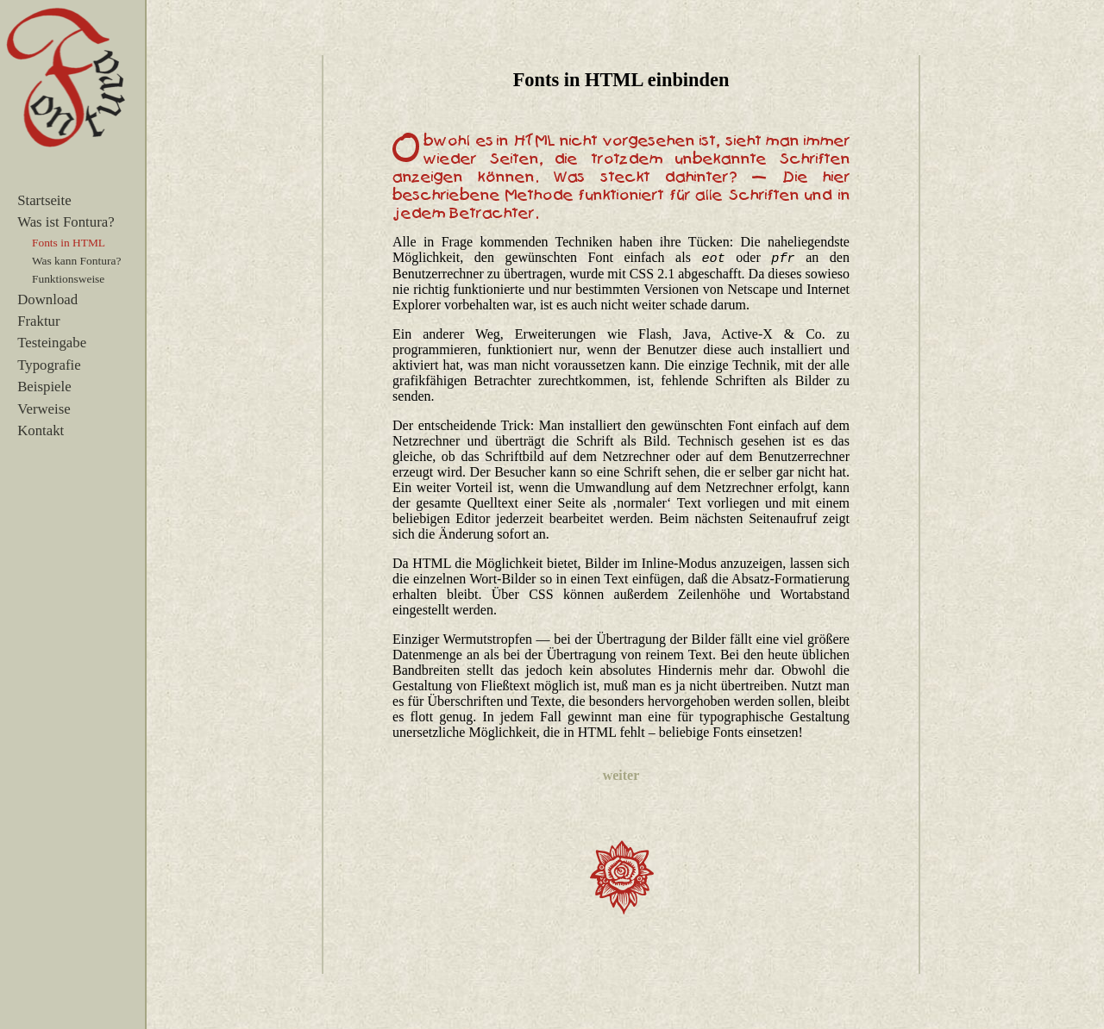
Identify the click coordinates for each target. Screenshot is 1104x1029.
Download (47, 299)
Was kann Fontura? (76, 260)
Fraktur (38, 321)
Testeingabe (51, 342)
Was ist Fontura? (65, 222)
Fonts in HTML (68, 242)
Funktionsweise (68, 278)
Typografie (48, 365)
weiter (621, 775)
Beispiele (44, 386)
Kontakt (40, 430)
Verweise (44, 409)
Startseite (44, 200)
